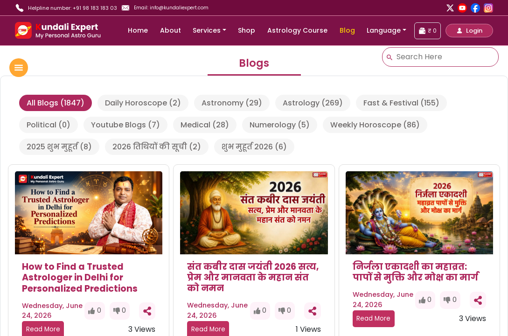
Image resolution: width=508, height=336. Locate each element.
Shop (246, 30)
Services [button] (207, 30)
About (170, 30)
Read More (373, 318)
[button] (469, 30)
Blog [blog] (347, 30)
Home (138, 30)
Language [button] (384, 30)
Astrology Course (297, 30)
